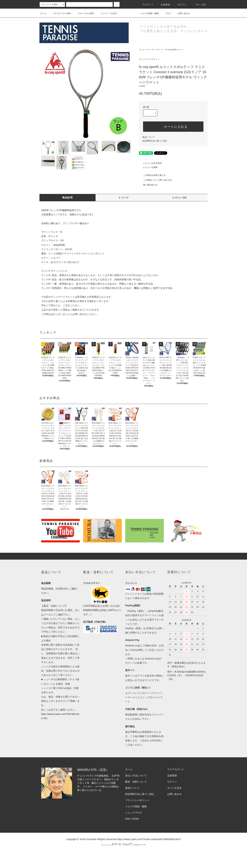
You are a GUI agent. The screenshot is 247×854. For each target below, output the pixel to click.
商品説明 (67, 197)
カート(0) (199, 4)
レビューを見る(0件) (150, 163)
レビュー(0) (179, 197)
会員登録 (163, 4)
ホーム (43, 13)
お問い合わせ (182, 13)
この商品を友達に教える (152, 175)
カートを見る (174, 787)
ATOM (135, 818)
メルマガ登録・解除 (147, 13)
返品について (148, 137)
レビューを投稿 (148, 167)
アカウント (146, 4)
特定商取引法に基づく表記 (154, 141)
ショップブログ (133, 812)
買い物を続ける (148, 185)
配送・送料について (136, 781)
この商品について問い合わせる (155, 180)
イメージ (123, 197)
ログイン (180, 4)
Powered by (123, 845)
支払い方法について (136, 775)
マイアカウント (175, 769)
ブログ (166, 13)
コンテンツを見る (107, 13)
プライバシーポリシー (137, 800)
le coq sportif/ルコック (174, 49)
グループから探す (84, 13)
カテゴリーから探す (60, 13)
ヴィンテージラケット (155, 49)
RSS (127, 818)
